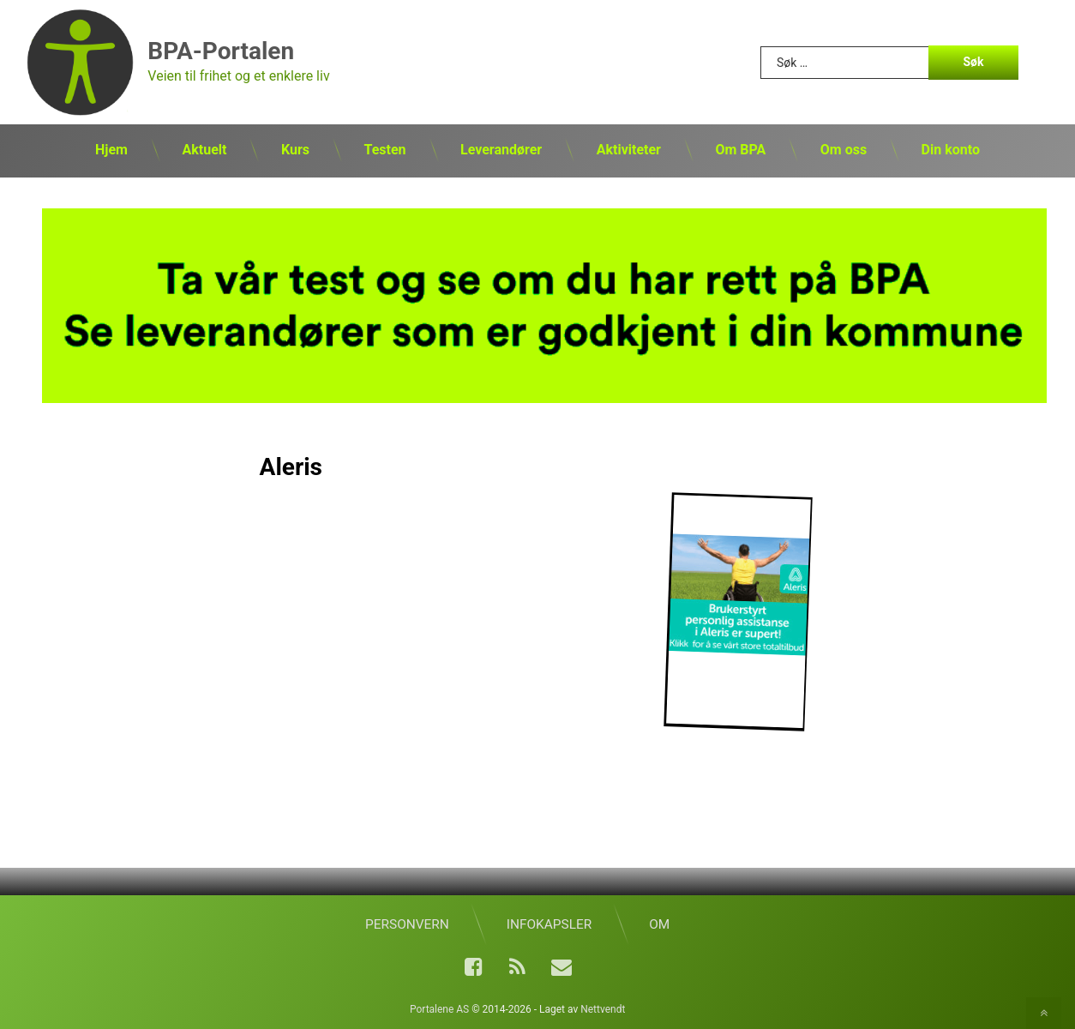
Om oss (843, 149)
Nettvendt (602, 1009)
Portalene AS (439, 1009)
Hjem (111, 149)
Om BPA (740, 149)
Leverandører (501, 149)
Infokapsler (549, 924)
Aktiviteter (629, 149)
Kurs (295, 149)
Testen (384, 149)
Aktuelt (204, 149)
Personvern (407, 924)
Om (659, 924)
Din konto (951, 149)
